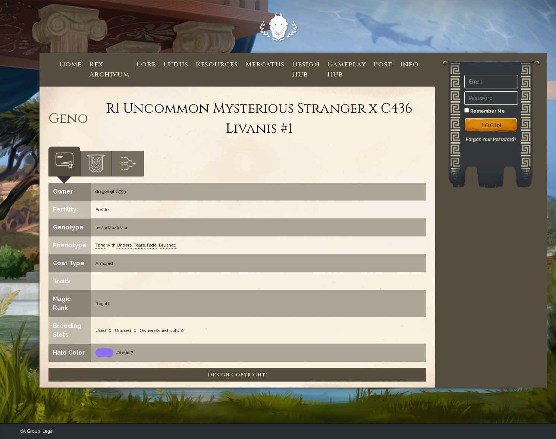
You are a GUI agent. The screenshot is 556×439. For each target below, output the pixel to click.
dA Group (30, 431)
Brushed (167, 245)
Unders (124, 245)
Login (491, 125)
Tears (139, 245)
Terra (100, 245)
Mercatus (265, 64)
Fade (152, 245)
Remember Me (484, 111)
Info (409, 64)
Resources (217, 64)
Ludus (175, 64)
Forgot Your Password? (491, 139)
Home (71, 64)
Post (383, 64)
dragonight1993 (110, 191)
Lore (146, 64)
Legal (48, 431)
